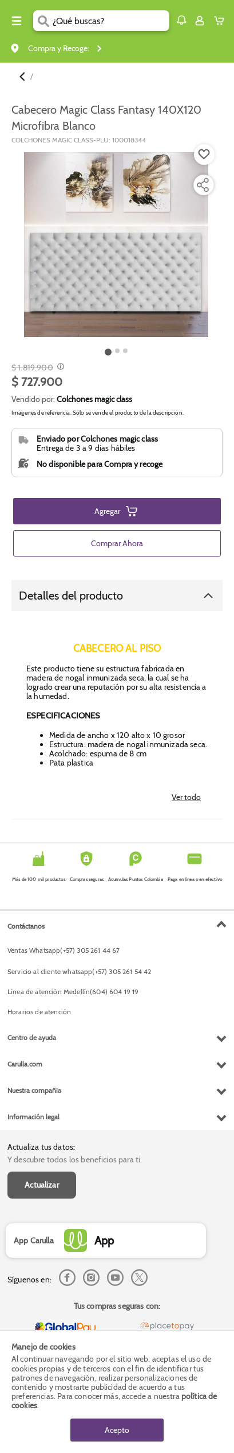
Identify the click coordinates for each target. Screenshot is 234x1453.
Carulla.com (24, 1064)
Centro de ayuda (31, 1037)
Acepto (117, 1430)
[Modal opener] (59, 367)
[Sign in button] (199, 20)
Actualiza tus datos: (41, 1146)
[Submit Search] (43, 20)
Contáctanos (26, 926)
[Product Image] (116, 244)
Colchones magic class (94, 399)
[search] (111, 20)
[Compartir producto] (202, 185)
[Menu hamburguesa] (17, 20)
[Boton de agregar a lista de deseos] (204, 154)
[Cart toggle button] (221, 20)
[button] (181, 20)
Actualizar (42, 1185)
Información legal (33, 1116)
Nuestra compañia (34, 1090)
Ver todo (186, 797)
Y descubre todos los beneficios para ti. (74, 1159)
